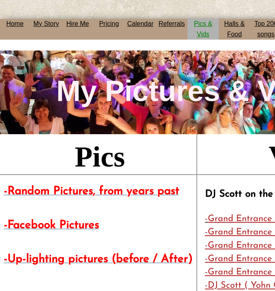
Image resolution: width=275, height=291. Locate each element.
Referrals (172, 23)
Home (14, 23)
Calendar (140, 23)
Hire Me (77, 23)
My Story (46, 23)
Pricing (109, 23)
